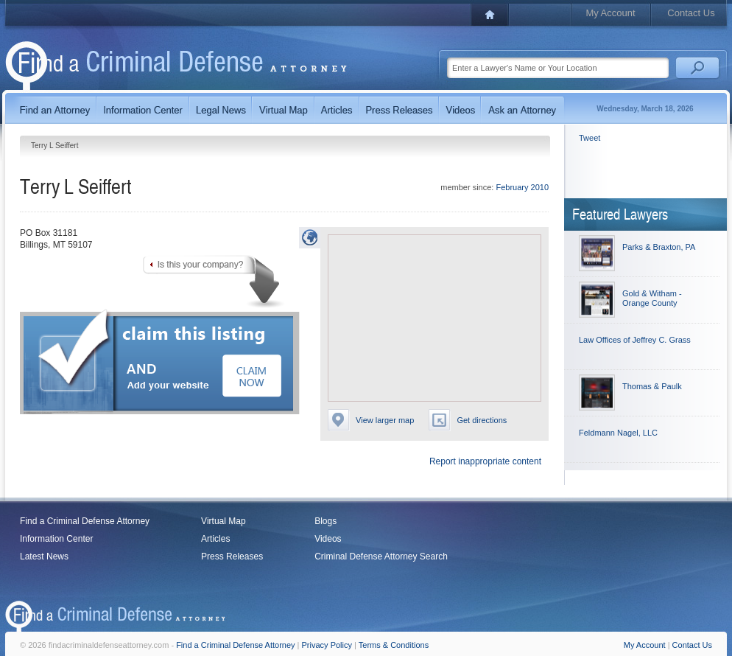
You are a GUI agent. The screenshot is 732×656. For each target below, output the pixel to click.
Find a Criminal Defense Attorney (84, 521)
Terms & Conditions (394, 645)
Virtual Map (223, 521)
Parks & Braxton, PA (658, 246)
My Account (610, 12)
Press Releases (232, 556)
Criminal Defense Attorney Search (381, 556)
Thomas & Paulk (652, 386)
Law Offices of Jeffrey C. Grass (635, 339)
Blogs (325, 521)
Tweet (589, 137)
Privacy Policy (327, 645)
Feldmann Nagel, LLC (618, 432)
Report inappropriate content (485, 461)
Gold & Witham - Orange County (652, 298)
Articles (215, 539)
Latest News (44, 556)
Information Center (56, 539)
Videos (327, 539)
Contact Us (690, 12)
